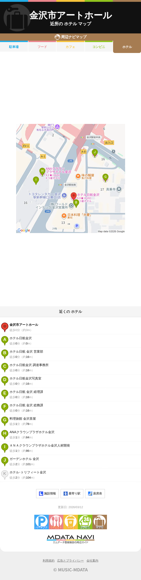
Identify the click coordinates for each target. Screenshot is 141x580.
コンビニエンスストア (85, 522)
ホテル (127, 47)
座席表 (95, 494)
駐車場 (14, 47)
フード (42, 47)
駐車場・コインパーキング (41, 522)
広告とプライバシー (70, 560)
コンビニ (98, 47)
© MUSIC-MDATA (70, 569)
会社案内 (92, 560)
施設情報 (47, 494)
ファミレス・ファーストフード (56, 522)
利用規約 (48, 560)
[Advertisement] (70, 88)
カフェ (70, 47)
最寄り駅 (72, 494)
